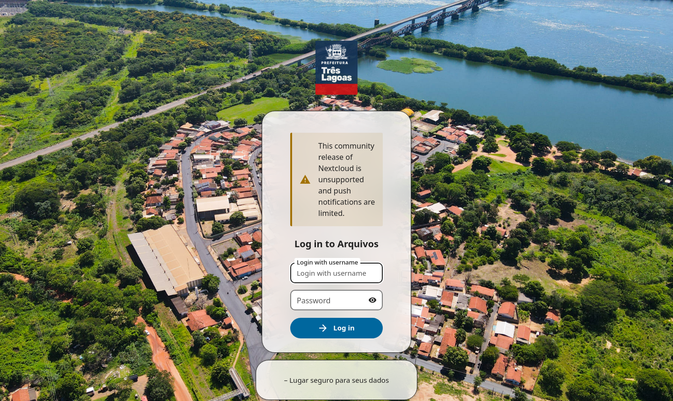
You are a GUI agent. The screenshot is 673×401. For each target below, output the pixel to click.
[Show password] (372, 300)
